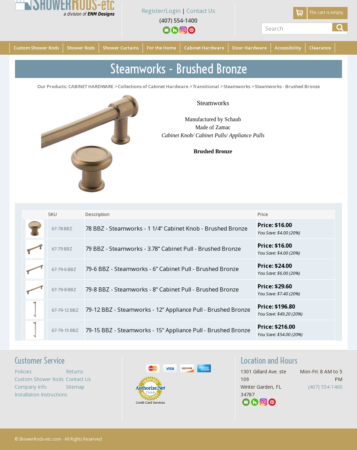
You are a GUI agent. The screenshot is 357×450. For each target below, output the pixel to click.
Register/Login (161, 11)
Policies (23, 371)
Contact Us (201, 11)
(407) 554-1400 (325, 386)
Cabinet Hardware (204, 48)
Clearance (320, 48)
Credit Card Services (150, 402)
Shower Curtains (121, 48)
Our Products (51, 86)
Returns (74, 371)
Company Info (31, 386)
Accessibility (288, 48)
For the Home (161, 48)
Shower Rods (81, 48)
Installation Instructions (41, 394)
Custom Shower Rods (36, 48)
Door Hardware (249, 48)
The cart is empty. (326, 12)
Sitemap (75, 386)
